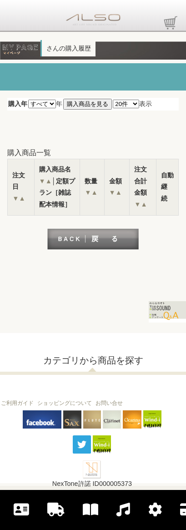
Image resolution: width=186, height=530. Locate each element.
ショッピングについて (64, 403)
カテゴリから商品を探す (93, 360)
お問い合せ (109, 403)
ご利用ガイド (17, 403)
